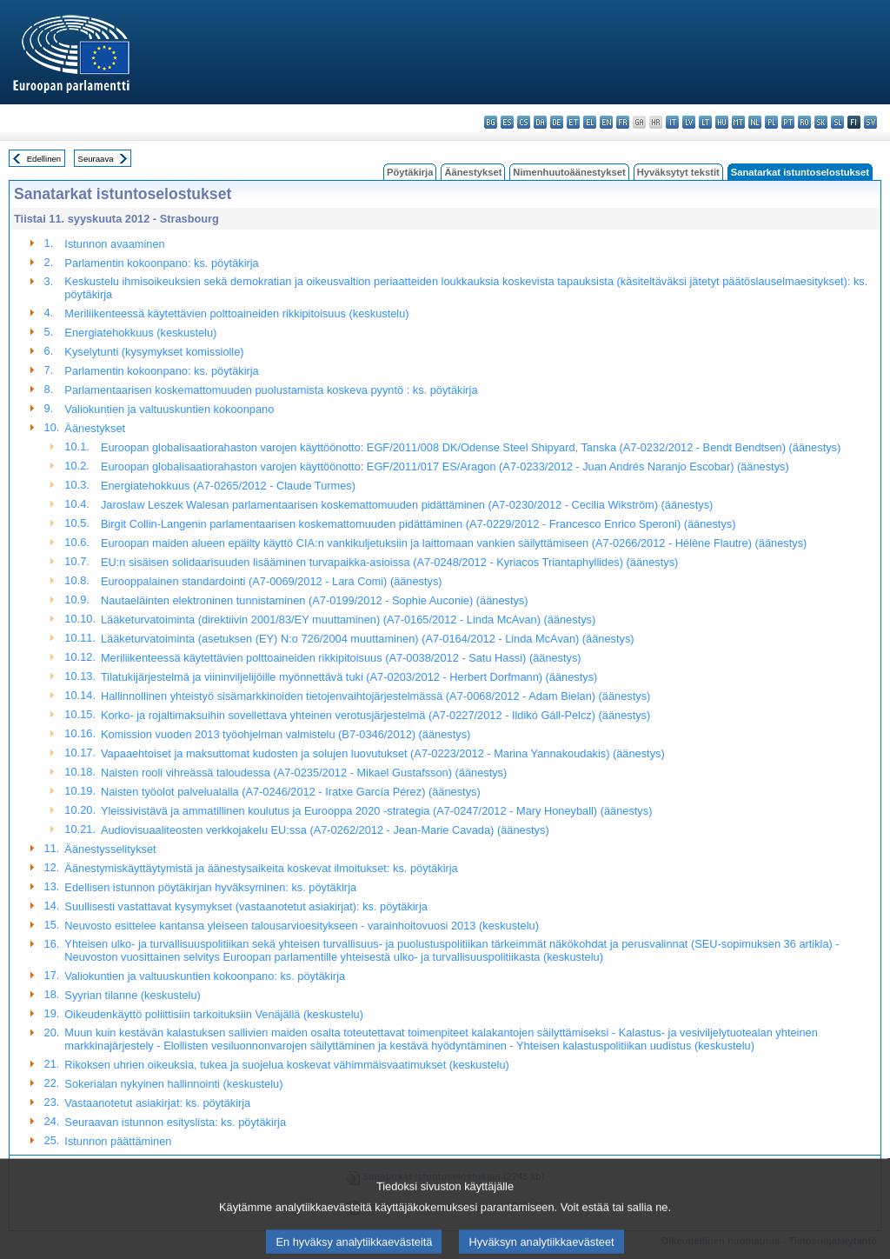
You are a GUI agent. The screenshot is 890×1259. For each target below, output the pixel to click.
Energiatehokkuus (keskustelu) (140, 332)
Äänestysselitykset (110, 849)
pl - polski (771, 122)
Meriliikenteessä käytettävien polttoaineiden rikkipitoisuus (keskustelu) (236, 313)
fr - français (622, 122)
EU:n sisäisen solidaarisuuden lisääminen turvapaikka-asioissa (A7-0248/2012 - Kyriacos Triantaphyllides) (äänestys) (389, 562)
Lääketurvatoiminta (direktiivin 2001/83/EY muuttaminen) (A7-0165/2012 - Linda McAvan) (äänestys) (348, 619)
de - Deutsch (556, 122)
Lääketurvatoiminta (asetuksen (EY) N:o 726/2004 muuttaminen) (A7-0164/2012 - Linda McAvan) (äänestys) (367, 638)
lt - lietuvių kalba (705, 122)
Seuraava (96, 158)
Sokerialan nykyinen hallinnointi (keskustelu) (173, 1083)
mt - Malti (738, 122)
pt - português (787, 122)
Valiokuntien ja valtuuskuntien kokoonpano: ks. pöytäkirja (204, 976)
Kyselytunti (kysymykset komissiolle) (153, 351)
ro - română (804, 122)
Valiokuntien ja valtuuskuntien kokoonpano (169, 409)
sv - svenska (870, 122)
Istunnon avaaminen (114, 243)
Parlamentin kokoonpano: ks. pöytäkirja (161, 263)
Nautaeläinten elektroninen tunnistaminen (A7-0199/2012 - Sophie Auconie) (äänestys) (314, 600)
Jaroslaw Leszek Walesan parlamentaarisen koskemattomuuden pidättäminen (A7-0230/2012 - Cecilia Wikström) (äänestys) (407, 504)
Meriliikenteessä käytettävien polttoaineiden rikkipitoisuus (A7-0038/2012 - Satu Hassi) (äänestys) (341, 657)
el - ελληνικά (589, 122)
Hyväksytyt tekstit (678, 172)
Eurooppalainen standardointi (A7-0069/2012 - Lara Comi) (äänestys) (271, 581)
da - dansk (540, 122)
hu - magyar (721, 122)
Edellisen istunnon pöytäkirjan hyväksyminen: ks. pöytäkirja (210, 887)
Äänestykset (472, 172)
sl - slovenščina (837, 122)
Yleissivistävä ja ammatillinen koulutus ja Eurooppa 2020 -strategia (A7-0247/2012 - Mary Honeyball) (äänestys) (376, 810)
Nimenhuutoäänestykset (569, 172)
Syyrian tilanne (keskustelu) (132, 995)
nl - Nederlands (754, 122)
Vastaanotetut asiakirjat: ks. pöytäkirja (157, 1102)
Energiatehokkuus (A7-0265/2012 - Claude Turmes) (228, 485)
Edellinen (44, 158)
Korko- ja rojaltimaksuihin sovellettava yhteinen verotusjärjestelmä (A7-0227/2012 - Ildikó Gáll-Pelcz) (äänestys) (375, 715)
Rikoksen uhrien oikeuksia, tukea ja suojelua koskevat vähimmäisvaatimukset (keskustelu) (286, 1064)
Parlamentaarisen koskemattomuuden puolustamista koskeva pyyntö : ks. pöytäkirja (270, 389)
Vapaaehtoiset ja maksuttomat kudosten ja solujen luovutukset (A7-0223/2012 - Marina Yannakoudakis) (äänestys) (383, 753)
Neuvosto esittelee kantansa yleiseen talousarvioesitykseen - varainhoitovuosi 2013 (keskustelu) (301, 925)
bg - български (490, 122)
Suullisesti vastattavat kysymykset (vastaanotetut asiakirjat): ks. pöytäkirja (245, 906)
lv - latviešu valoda (688, 122)
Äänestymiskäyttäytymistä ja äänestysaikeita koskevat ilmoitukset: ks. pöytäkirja (260, 868)
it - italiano (672, 122)
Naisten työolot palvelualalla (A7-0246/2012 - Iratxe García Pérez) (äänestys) (291, 791)
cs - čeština (523, 122)
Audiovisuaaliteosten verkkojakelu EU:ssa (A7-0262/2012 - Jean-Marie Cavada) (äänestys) (325, 829)
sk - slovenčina (820, 122)
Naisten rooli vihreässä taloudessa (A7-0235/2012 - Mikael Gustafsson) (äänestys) (304, 772)
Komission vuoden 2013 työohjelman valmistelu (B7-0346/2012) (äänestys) (285, 734)
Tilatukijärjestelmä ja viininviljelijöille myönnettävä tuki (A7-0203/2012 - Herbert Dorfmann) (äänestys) (349, 676)
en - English (606, 122)
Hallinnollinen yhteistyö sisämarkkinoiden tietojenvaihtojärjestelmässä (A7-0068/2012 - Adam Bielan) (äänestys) (375, 696)
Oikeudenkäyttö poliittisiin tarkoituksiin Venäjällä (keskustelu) (213, 1014)
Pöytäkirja (410, 172)
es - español (507, 122)
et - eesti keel (573, 122)
